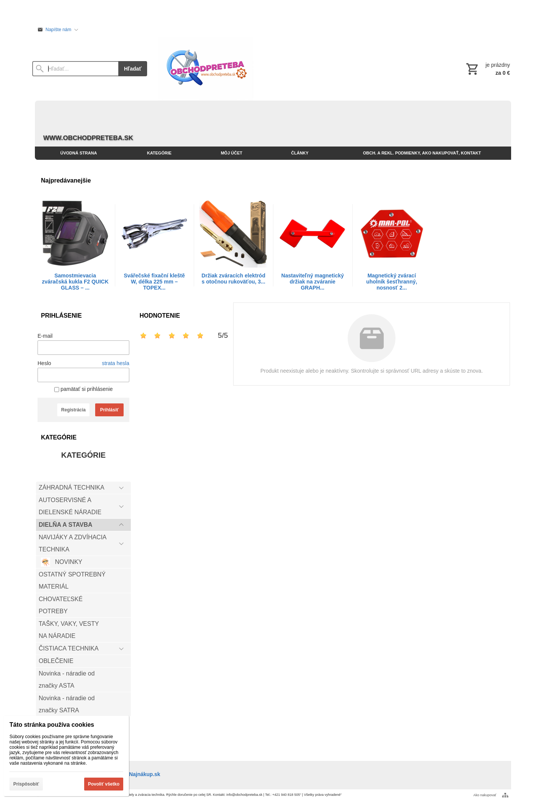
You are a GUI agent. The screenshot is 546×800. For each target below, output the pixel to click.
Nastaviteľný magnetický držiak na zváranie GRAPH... (312, 281)
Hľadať (132, 69)
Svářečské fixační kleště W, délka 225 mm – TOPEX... (154, 281)
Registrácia (73, 410)
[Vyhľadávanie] (75, 68)
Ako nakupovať (485, 795)
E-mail (45, 336)
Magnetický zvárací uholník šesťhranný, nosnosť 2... (391, 281)
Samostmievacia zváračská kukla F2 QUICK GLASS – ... (75, 281)
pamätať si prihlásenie (83, 389)
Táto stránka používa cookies (51, 724)
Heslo (44, 363)
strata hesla (115, 363)
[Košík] (487, 69)
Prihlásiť (109, 410)
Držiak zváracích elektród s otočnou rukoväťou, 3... (233, 278)
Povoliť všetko (103, 784)
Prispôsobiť (26, 784)
